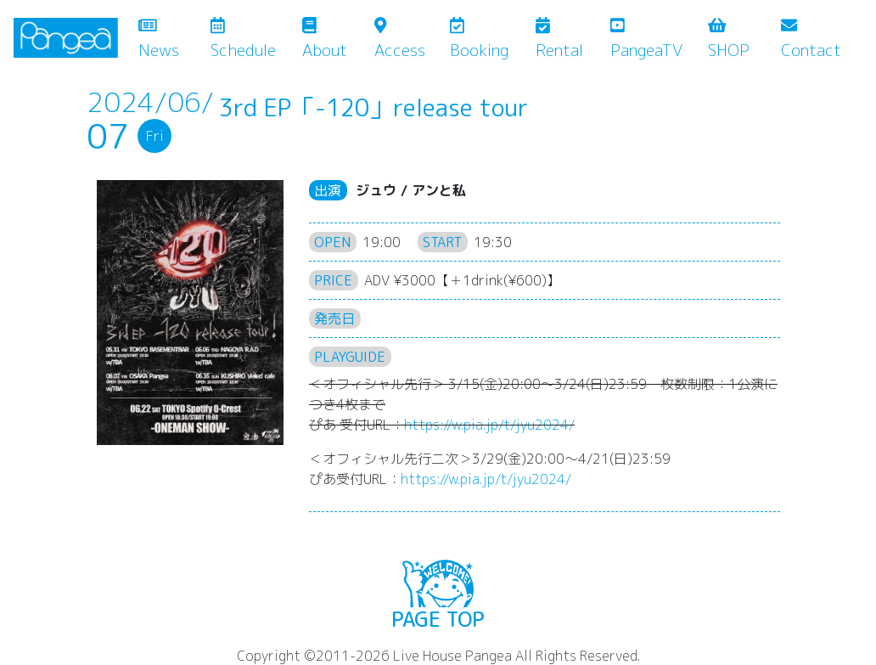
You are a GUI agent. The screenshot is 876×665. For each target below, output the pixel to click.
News (171, 39)
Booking (479, 39)
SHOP (729, 39)
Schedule (243, 39)
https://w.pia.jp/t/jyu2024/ (489, 424)
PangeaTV (646, 39)
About (324, 39)
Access (399, 39)
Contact (811, 39)
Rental (559, 39)
